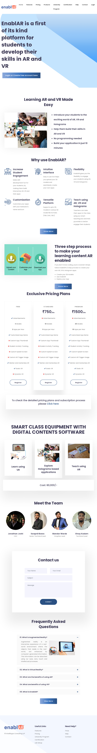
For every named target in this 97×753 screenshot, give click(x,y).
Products (47, 5)
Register (18, 357)
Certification (67, 5)
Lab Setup (38, 743)
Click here (53, 403)
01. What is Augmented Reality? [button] (33, 637)
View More (48, 695)
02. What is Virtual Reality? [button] (31, 669)
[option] (15, 524)
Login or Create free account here (21, 75)
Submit (48, 602)
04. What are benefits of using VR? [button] (35, 684)
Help (77, 5)
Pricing (38, 5)
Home (21, 5)
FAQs (67, 731)
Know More (48, 231)
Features (29, 5)
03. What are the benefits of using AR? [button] (36, 677)
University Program (56, 7)
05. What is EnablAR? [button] (29, 692)
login (93, 5)
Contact (85, 5)
